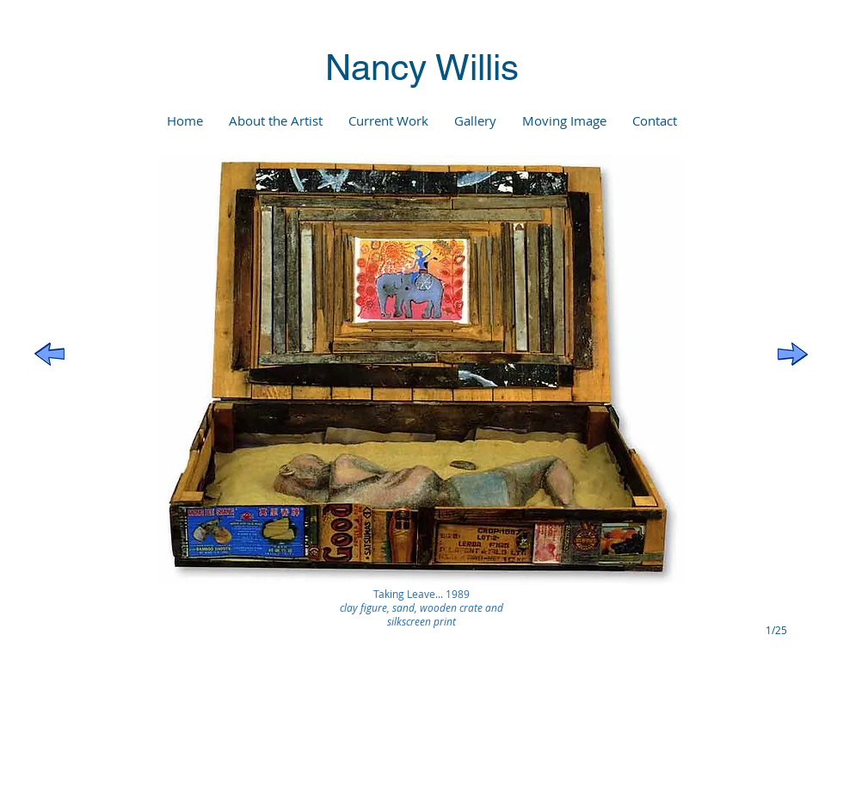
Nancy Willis (422, 67)
